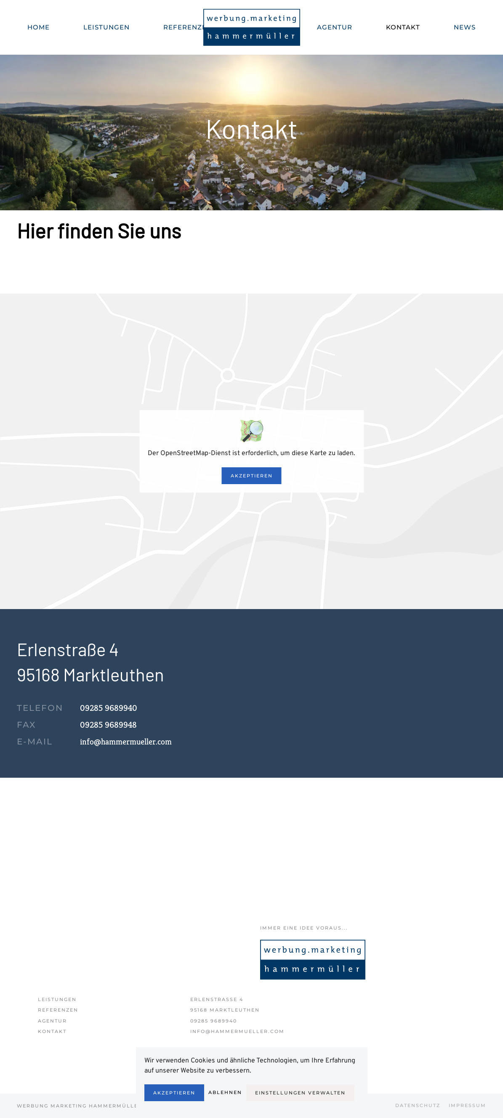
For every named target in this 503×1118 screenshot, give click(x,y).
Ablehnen (225, 1092)
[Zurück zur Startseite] (251, 27)
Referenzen (187, 27)
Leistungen (57, 999)
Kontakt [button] (403, 27)
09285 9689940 (213, 1021)
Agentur (334, 27)
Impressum (467, 1105)
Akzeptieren (252, 476)
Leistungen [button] (106, 27)
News (465, 27)
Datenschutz (417, 1105)
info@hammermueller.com (126, 742)
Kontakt (52, 1031)
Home (38, 27)
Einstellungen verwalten (300, 1093)
